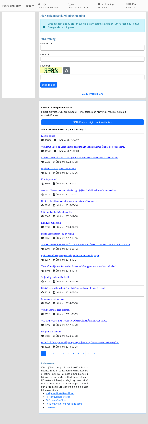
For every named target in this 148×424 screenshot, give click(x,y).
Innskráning (48, 84)
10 (88, 353)
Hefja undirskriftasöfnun (48, 5)
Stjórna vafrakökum (56, 400)
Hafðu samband (131, 5)
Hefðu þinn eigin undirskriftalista (92, 122)
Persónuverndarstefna (58, 396)
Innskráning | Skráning (107, 5)
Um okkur (51, 407)
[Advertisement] (18, 55)
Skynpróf (45, 65)
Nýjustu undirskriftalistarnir (78, 5)
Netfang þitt (46, 43)
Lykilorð (44, 54)
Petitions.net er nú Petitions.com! (64, 403)
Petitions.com (12, 6)
